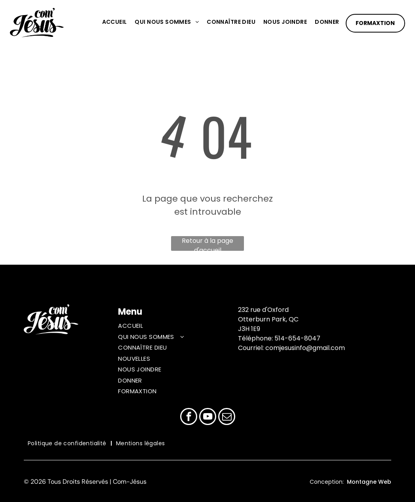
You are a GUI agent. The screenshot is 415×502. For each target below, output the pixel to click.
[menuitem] (110, 22)
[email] (226, 417)
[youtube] (207, 417)
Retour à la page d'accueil (207, 243)
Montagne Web (369, 482)
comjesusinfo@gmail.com (305, 347)
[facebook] (188, 417)
